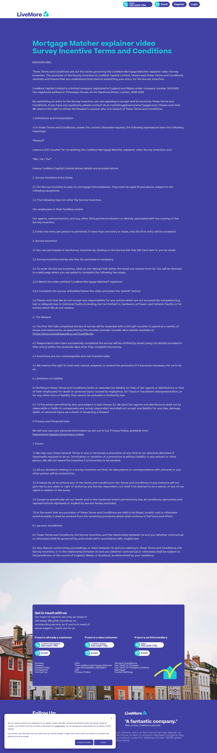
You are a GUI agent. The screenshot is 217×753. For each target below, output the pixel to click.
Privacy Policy (83, 672)
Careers (39, 665)
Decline (103, 742)
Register (179, 4)
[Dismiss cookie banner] (111, 718)
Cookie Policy (60, 726)
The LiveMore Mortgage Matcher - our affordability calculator (93, 666)
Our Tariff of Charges (127, 665)
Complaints (41, 670)
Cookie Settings (124, 672)
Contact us (41, 672)
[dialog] (60, 731)
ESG (77, 663)
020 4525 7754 (137, 5)
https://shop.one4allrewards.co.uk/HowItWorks (63, 334)
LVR (77, 670)
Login (194, 4)
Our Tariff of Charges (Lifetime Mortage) (132, 669)
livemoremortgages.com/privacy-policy (58, 434)
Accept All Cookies (84, 742)
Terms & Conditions (126, 663)
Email (164, 4)
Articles (39, 663)
